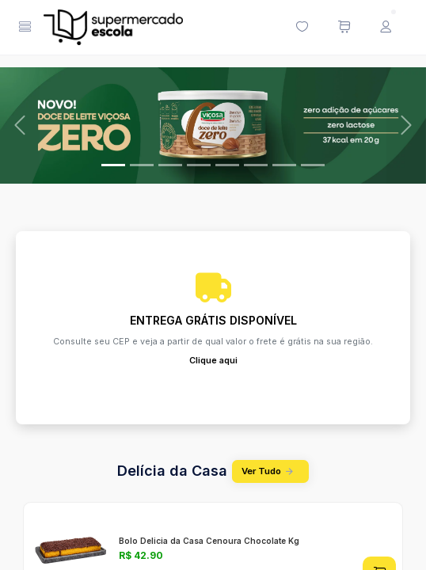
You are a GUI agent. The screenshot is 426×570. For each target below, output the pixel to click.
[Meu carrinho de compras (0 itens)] (343, 27)
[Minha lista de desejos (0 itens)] (301, 27)
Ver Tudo (270, 471)
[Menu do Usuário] (385, 27)
